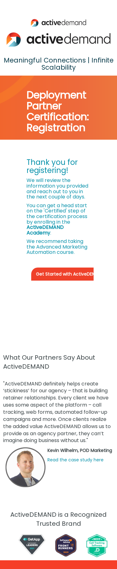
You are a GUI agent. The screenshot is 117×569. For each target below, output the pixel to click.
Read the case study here (75, 460)
